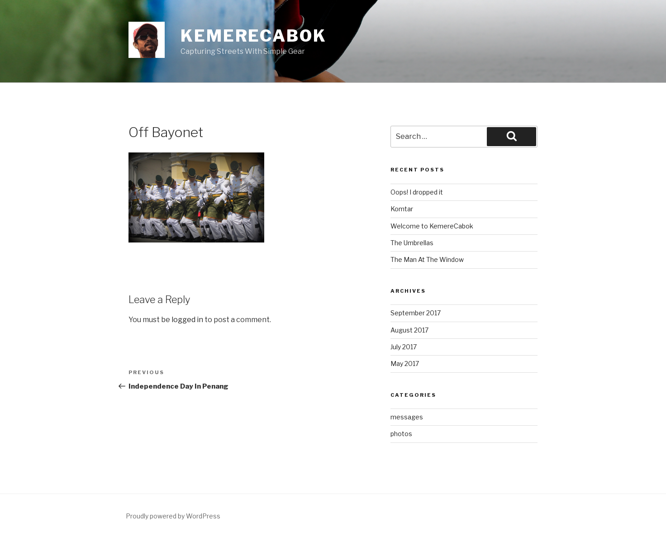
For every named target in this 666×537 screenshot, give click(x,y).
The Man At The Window (427, 259)
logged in (187, 319)
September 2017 (415, 313)
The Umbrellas (411, 243)
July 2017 (403, 347)
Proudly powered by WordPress (173, 516)
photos (401, 433)
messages (406, 417)
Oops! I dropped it (416, 192)
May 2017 (404, 363)
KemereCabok (254, 36)
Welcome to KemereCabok (431, 226)
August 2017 (409, 330)
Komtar (401, 209)
